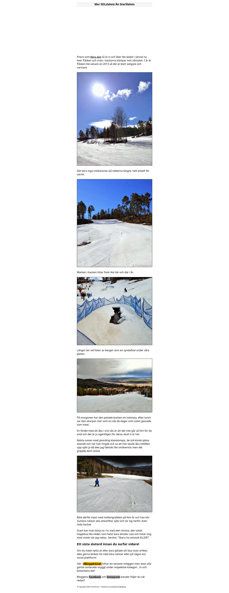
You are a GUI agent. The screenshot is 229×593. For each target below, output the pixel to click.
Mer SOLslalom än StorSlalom (114, 4)
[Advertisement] (114, 30)
